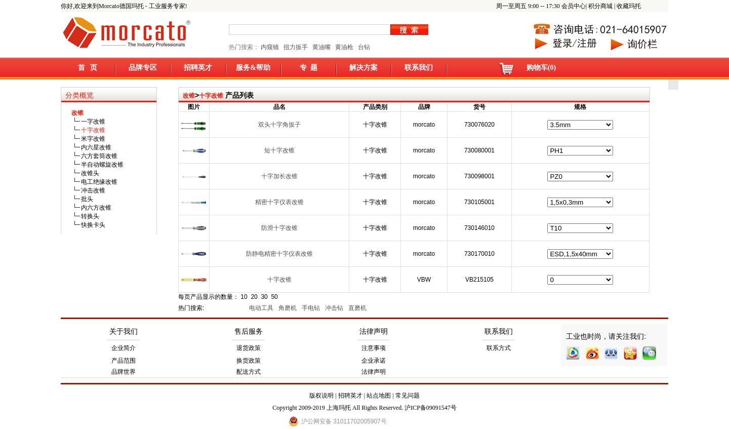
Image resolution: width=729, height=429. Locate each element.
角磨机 (288, 307)
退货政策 (248, 348)
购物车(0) (541, 67)
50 (274, 296)
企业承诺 (373, 360)
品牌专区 (143, 67)
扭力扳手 (296, 47)
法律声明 (373, 331)
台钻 (363, 47)
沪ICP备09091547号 (430, 407)
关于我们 (123, 331)
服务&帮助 (253, 67)
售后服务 (248, 331)
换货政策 (248, 360)
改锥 (189, 95)
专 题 (308, 67)
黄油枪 (344, 47)
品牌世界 (123, 371)
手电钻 (311, 307)
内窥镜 (270, 47)
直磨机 (358, 307)
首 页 (88, 67)
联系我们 (418, 67)
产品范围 (123, 360)
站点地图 (379, 395)
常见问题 (407, 395)
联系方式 (499, 348)
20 (254, 296)
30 (264, 296)
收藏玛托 (629, 6)
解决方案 (363, 67)
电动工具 (262, 307)
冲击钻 (335, 307)
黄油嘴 (321, 47)
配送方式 (248, 371)
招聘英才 (198, 67)
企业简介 (123, 348)
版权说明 (321, 395)
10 (243, 296)
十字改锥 (211, 95)
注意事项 (373, 348)
